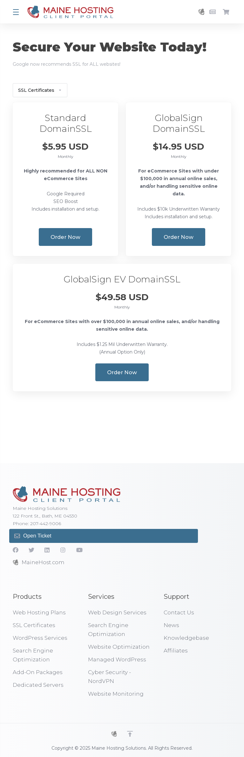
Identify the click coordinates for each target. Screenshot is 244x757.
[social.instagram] (63, 549)
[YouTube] (79, 549)
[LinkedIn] (47, 549)
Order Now (65, 237)
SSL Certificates (40, 90)
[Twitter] (31, 549)
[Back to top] (130, 733)
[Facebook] (16, 549)
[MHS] (114, 733)
